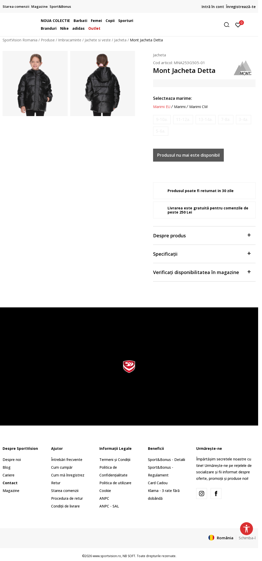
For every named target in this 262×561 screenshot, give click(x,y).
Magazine (11, 490)
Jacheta (120, 39)
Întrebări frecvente (66, 459)
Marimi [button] (180, 107)
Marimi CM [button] (198, 107)
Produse (48, 39)
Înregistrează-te (241, 6)
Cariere (8, 475)
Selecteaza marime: (172, 98)
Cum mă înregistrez (67, 475)
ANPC (104, 498)
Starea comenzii (64, 490)
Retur (55, 482)
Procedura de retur (67, 498)
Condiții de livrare (65, 506)
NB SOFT (129, 556)
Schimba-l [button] (247, 537)
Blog (7, 467)
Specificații (201, 253)
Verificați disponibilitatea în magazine (201, 271)
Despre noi (12, 459)
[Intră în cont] (238, 24)
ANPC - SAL (109, 506)
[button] (192, 24)
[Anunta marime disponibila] (162, 119)
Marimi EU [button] (161, 107)
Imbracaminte (69, 39)
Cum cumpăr (62, 467)
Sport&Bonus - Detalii (166, 459)
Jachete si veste (98, 39)
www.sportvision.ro (107, 556)
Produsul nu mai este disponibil (188, 155)
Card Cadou (158, 482)
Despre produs (201, 235)
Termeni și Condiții (114, 459)
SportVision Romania (20, 39)
